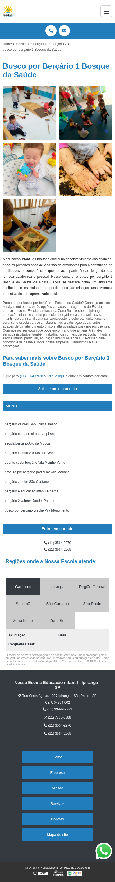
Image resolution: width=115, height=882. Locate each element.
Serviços (58, 803)
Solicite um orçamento (57, 388)
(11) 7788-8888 (57, 717)
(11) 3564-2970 (32, 376)
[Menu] (106, 11)
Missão (57, 788)
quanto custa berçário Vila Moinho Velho (35, 463)
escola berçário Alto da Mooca (27, 443)
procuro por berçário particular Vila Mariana (37, 472)
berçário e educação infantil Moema (31, 491)
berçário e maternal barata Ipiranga (31, 434)
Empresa (57, 772)
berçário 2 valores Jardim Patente (30, 501)
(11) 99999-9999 (57, 709)
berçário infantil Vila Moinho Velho (30, 453)
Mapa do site (57, 834)
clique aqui (56, 376)
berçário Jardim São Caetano (27, 482)
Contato (57, 819)
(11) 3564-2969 (57, 550)
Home (57, 757)
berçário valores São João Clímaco (31, 424)
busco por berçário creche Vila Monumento (37, 510)
